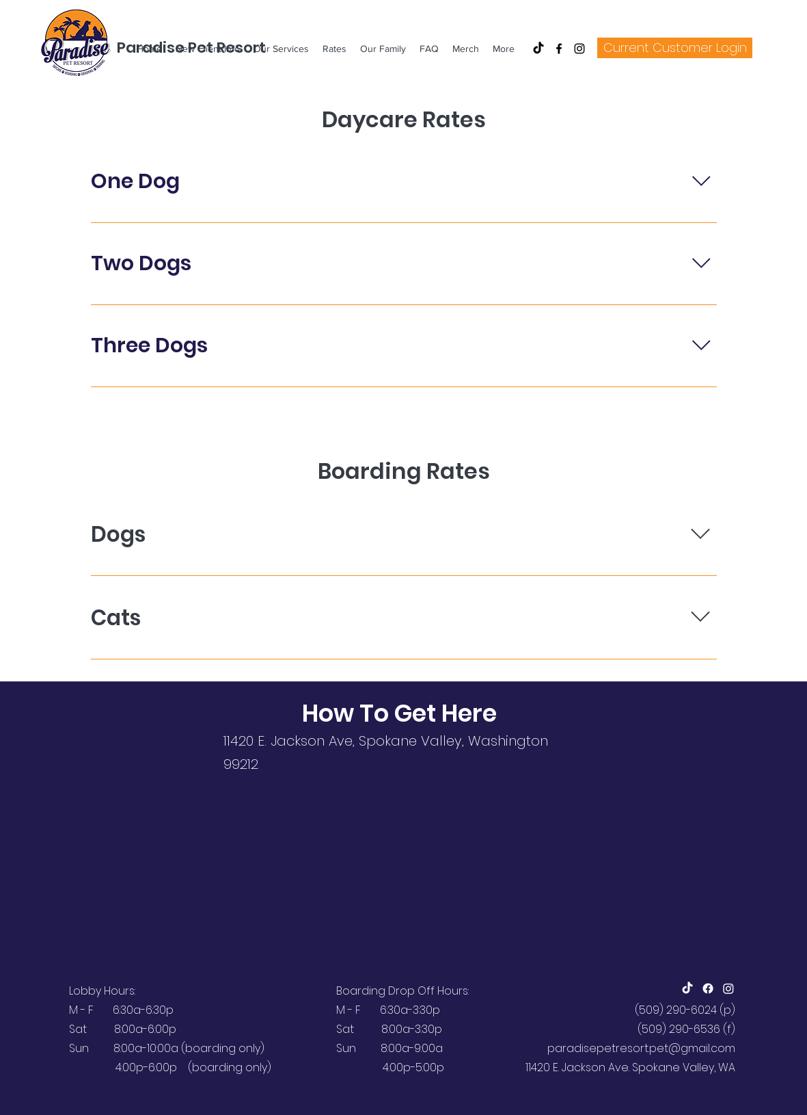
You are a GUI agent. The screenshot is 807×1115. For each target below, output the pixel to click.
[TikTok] (538, 48)
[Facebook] (559, 48)
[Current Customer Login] (674, 48)
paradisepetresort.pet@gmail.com (641, 1048)
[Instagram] (579, 48)
